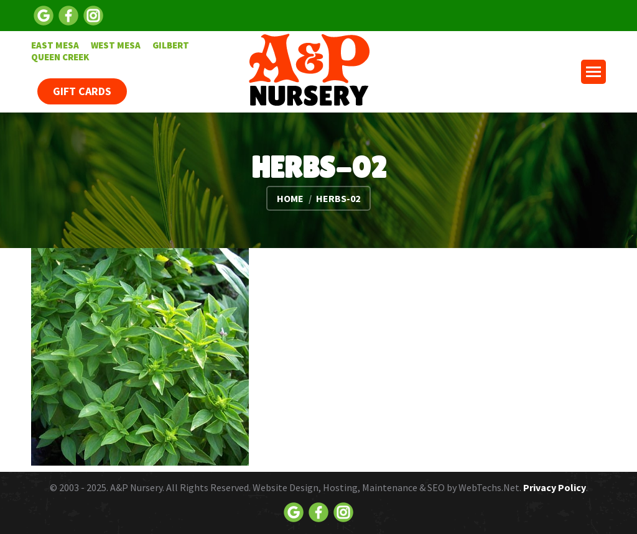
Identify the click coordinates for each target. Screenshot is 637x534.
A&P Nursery (136, 487)
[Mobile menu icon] (593, 72)
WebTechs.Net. (489, 487)
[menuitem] (55, 45)
